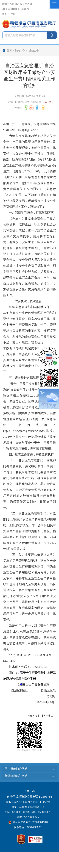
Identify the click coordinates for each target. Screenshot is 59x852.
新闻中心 (20, 50)
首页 (9, 50)
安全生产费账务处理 (35, 684)
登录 (4, 14)
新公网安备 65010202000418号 (28, 822)
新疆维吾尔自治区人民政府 (17, 4)
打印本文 (33, 715)
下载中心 (29, 791)
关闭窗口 (48, 715)
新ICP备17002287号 (28, 817)
